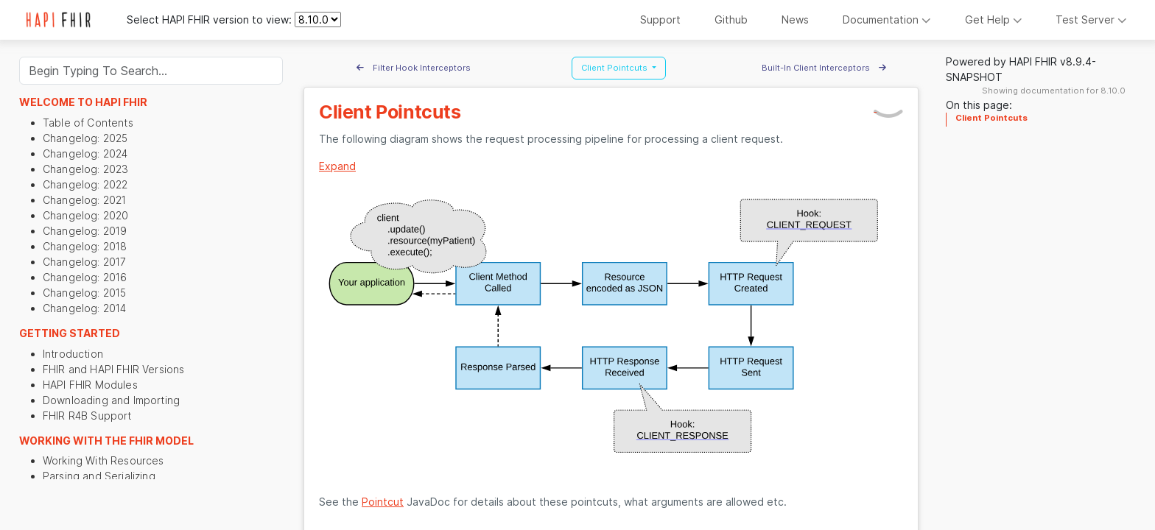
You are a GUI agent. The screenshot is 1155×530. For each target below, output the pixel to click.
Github (731, 19)
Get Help (993, 19)
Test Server (1091, 19)
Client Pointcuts (991, 118)
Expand (337, 166)
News (795, 19)
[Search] (151, 71)
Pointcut (383, 501)
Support (660, 19)
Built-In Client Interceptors (824, 68)
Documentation (887, 19)
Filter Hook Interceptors (414, 68)
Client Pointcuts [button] (615, 68)
